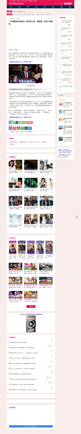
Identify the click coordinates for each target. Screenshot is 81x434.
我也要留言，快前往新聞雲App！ (31, 426)
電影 (61, 7)
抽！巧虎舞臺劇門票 (67, 102)
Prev (11, 248)
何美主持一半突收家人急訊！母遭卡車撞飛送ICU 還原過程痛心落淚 (31, 226)
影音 (36, 7)
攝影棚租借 (30, 0)
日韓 (45, 7)
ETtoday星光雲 (17, 4)
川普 (34, 142)
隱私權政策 (60, 152)
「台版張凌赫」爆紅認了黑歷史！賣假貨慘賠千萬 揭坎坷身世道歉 (22, 379)
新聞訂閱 (35, 0)
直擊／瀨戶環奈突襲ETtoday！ (20, 11)
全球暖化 (12, 144)
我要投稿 (60, 149)
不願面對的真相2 (23, 142)
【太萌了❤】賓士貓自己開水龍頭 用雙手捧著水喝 (31, 314)
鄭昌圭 (33, 14)
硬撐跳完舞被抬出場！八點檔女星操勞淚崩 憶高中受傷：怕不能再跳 (23, 389)
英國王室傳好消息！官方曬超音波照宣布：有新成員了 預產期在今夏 (46, 226)
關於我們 (67, 149)
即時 (19, 7)
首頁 (11, 7)
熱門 (28, 7)
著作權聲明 (65, 152)
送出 (61, 3)
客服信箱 (67, 150)
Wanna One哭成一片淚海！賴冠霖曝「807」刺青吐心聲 (67, 43)
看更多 (31, 306)
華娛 (53, 7)
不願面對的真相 (13, 142)
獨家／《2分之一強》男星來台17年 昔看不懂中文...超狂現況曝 (21, 368)
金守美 (29, 14)
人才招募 (63, 149)
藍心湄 (42, 14)
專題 (70, 7)
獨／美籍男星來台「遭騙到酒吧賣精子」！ (67, 36)
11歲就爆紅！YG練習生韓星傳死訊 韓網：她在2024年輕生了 (67, 72)
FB (69, 3)
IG (70, 3)
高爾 (30, 142)
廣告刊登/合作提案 (61, 150)
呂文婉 (15, 14)
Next (51, 248)
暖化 (39, 142)
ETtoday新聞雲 (12, 0)
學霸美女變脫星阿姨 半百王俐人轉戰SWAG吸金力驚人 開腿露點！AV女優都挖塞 (30, 273)
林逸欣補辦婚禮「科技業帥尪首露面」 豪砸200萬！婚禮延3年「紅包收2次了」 (30, 287)
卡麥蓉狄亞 (48, 14)
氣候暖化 (44, 142)
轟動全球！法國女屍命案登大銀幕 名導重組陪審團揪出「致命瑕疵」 (23, 363)
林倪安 (24, 14)
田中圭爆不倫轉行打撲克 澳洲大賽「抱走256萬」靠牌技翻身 (21, 384)
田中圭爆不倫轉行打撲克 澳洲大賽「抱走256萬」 (67, 79)
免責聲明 (68, 152)
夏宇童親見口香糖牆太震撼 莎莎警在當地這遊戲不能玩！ (20, 374)
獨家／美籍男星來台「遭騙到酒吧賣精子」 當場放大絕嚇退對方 (21, 347)
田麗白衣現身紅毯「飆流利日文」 (67, 50)
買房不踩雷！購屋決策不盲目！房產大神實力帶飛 (67, 127)
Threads (65, 3)
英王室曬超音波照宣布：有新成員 (67, 28)
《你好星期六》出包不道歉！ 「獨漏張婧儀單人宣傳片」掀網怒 (21, 358)
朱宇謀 (20, 14)
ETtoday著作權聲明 (28, 131)
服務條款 (70, 150)
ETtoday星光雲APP (23, 0)
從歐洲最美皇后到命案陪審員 (67, 86)
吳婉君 (38, 14)
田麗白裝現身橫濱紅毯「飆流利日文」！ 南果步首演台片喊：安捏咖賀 (23, 353)
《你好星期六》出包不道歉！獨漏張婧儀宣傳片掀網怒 (67, 65)
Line (67, 3)
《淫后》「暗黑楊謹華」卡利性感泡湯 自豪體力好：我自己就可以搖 (45, 287)
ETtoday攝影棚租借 (67, 137)
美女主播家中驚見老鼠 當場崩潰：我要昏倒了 (18, 342)
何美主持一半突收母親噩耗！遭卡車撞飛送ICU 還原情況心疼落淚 (67, 21)
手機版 (17, 0)
